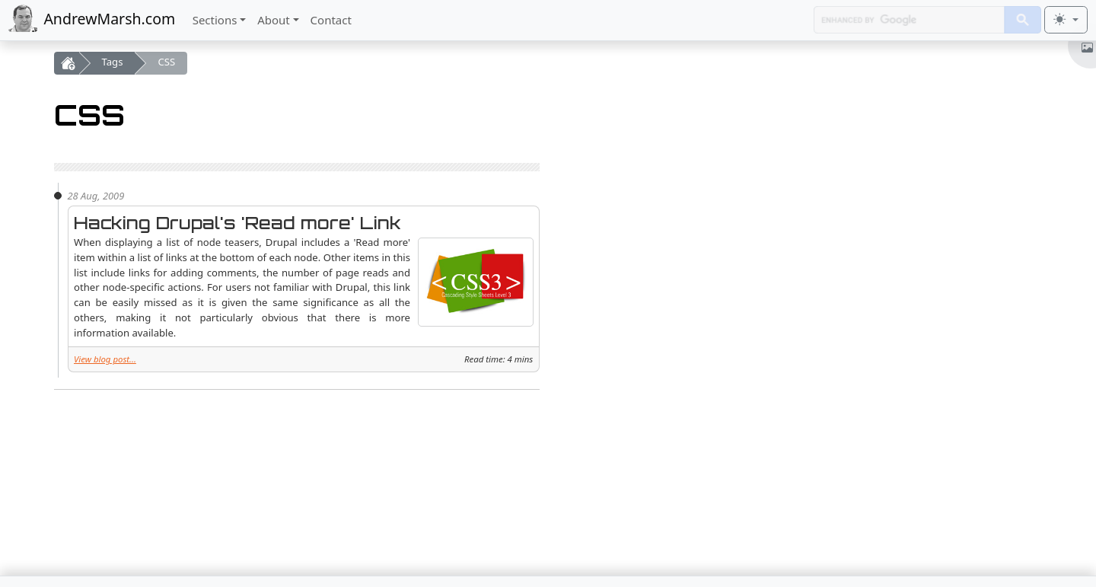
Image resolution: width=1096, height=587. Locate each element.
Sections (215, 19)
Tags (112, 62)
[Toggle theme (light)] (1066, 19)
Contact (331, 19)
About (273, 19)
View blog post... (105, 359)
